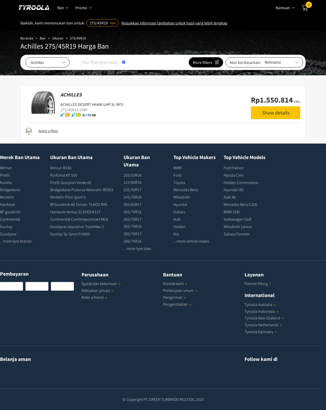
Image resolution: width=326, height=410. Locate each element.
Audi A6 (230, 197)
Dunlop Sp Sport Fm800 (70, 233)
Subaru (179, 211)
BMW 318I (232, 211)
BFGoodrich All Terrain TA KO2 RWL (79, 204)
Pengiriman (173, 297)
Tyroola (260, 304)
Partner (257, 283)
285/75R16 (133, 241)
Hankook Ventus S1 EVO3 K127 (75, 211)
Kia (176, 233)
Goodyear (8, 233)
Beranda (26, 38)
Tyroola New (264, 317)
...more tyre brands (16, 241)
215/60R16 (133, 182)
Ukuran (57, 38)
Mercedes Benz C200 (240, 204)
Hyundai (180, 204)
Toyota (179, 182)
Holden (179, 226)
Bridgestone (10, 189)
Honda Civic (234, 175)
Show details (275, 112)
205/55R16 (133, 175)
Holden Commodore (241, 182)
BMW (177, 167)
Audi (177, 219)
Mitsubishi (181, 197)
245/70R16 (133, 197)
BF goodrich (10, 211)
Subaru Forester (237, 233)
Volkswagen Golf (237, 219)
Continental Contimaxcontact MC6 (79, 219)
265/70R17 (133, 219)
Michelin (7, 197)
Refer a (94, 297)
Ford (177, 175)
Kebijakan (98, 290)
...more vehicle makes (191, 241)
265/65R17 (133, 204)
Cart (309, 6)
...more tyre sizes (137, 248)
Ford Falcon (234, 167)
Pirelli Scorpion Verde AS (70, 182)
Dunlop (6, 226)
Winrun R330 (60, 167)
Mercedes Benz (185, 189)
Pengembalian (175, 304)
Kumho (6, 182)
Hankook (7, 204)
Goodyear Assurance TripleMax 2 (77, 226)
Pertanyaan (180, 290)
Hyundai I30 (233, 189)
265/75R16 (133, 226)
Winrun (6, 167)
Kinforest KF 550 (63, 175)
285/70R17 (133, 233)
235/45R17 (133, 189)
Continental (10, 219)
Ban (43, 38)
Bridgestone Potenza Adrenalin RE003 (81, 189)
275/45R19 (78, 38)
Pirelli (5, 175)
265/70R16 (133, 211)
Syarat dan (101, 283)
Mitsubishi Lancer (238, 226)
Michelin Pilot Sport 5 (68, 197)
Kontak (175, 283)
